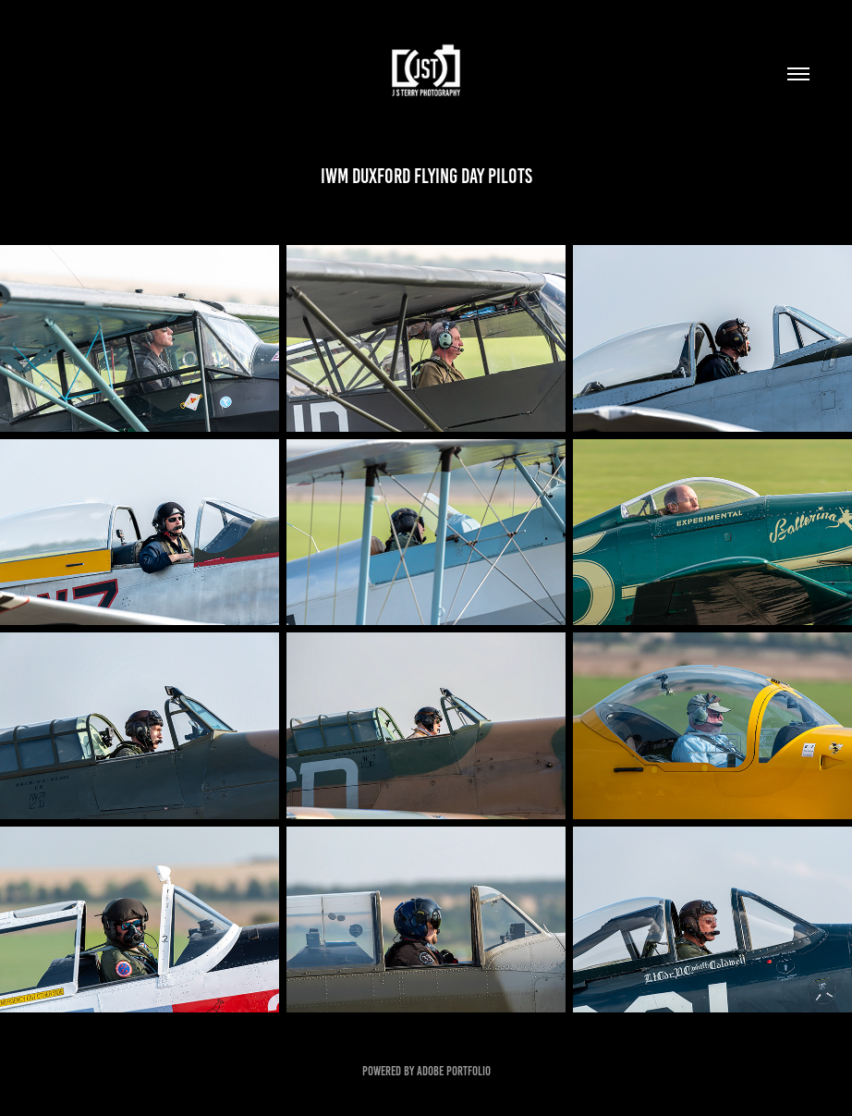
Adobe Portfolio (454, 1071)
